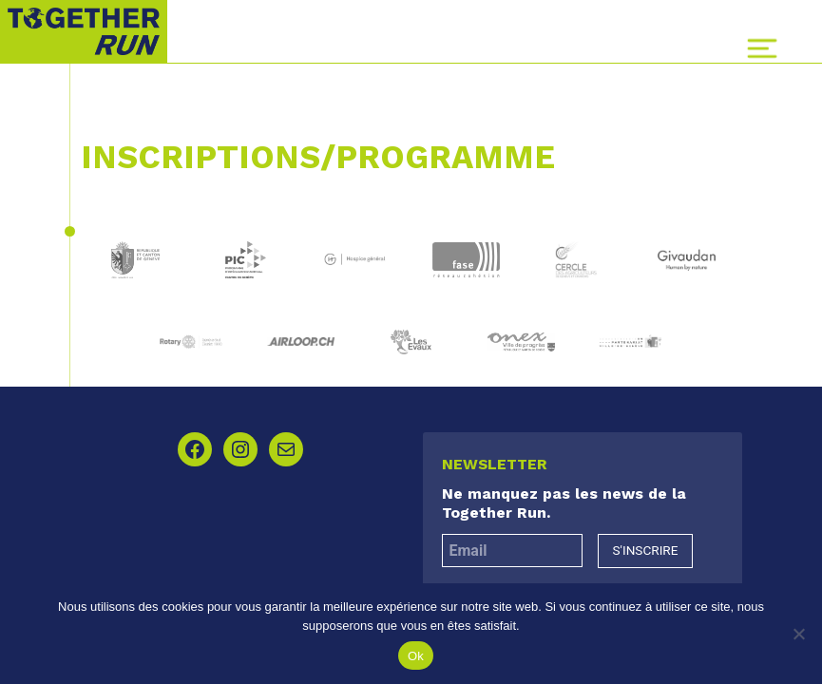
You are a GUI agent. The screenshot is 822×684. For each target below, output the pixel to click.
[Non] (798, 633)
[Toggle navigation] (762, 49)
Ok (416, 656)
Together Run (84, 31)
